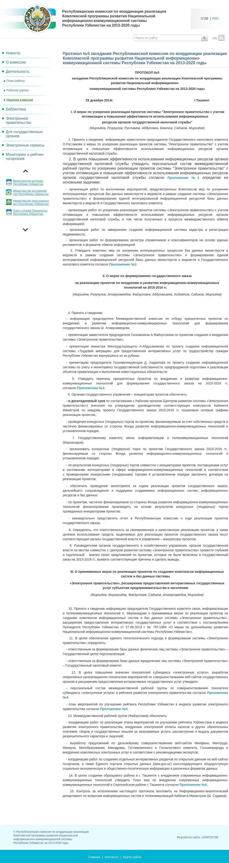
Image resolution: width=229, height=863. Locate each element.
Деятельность (18, 71)
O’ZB (204, 18)
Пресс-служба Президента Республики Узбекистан (30, 212)
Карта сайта (132, 857)
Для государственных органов (24, 134)
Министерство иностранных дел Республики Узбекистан (31, 202)
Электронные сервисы (25, 145)
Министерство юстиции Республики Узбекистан (28, 182)
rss (219, 38)
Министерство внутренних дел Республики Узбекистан (31, 192)
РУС (215, 18)
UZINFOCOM (209, 837)
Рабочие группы (17, 90)
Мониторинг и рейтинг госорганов (25, 156)
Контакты (111, 857)
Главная (94, 857)
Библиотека (16, 109)
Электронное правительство (18, 120)
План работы (15, 80)
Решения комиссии (19, 99)
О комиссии (16, 62)
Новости (13, 53)
